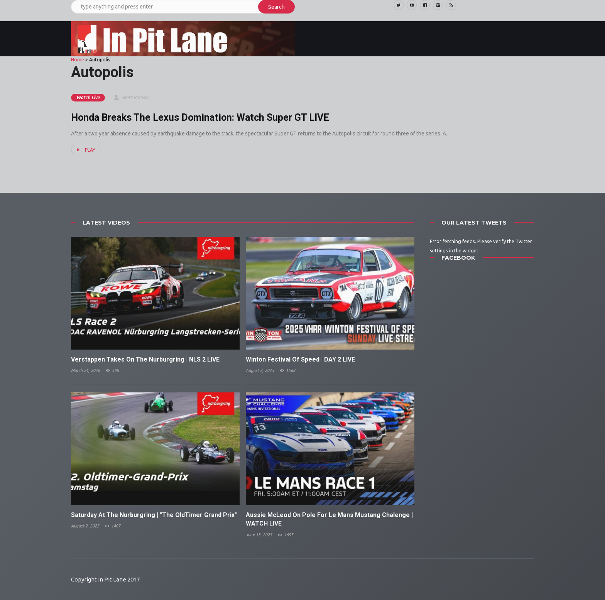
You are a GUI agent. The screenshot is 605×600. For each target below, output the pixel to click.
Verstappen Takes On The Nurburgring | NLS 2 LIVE (145, 359)
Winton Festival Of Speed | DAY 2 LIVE (300, 359)
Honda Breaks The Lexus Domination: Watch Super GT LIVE (200, 117)
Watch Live (88, 97)
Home (77, 59)
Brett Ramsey (131, 97)
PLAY (84, 150)
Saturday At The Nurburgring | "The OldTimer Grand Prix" (154, 515)
